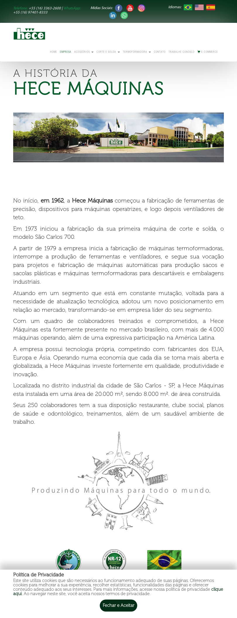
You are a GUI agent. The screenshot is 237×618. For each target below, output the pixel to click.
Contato (160, 52)
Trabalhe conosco (182, 52)
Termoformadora (137, 52)
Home (53, 52)
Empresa (65, 52)
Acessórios (84, 52)
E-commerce (207, 52)
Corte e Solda (108, 52)
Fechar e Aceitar (118, 605)
